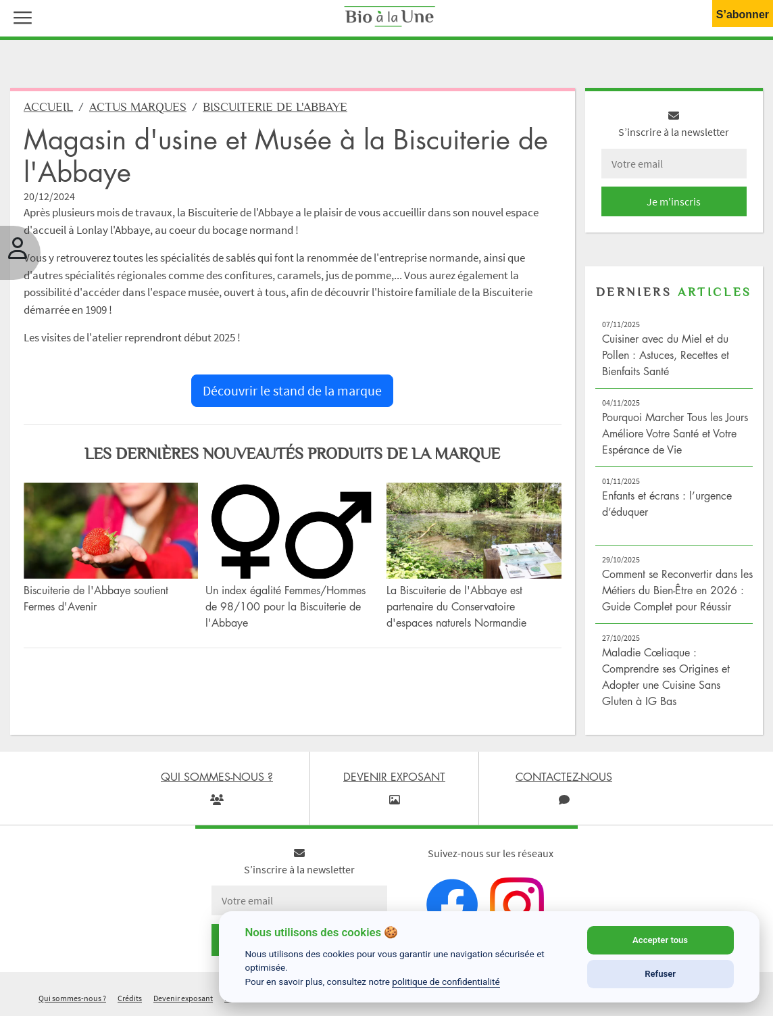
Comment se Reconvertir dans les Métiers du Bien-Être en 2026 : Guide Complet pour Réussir (677, 590)
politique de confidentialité (446, 981)
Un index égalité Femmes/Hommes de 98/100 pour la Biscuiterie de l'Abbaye (285, 606)
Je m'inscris (674, 201)
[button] (19, 16)
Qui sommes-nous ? (72, 998)
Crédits (130, 998)
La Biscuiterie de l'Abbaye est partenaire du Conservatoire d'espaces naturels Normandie (456, 606)
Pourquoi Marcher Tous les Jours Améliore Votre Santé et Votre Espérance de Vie (675, 433)
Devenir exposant (183, 998)
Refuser (660, 974)
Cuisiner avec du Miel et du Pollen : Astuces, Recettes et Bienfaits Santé (665, 355)
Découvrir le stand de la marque (292, 390)
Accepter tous (660, 940)
